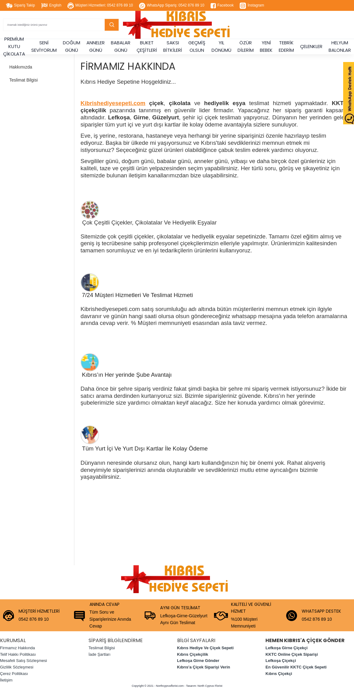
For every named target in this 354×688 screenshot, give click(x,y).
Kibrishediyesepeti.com (113, 103)
